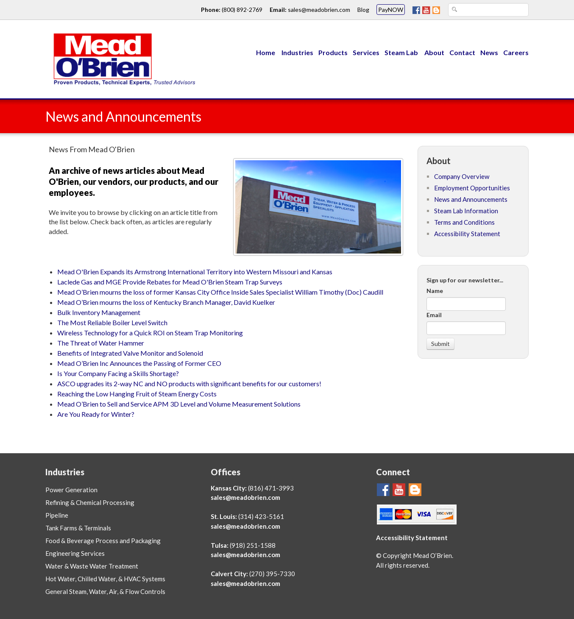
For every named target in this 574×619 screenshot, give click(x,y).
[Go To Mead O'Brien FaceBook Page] (416, 9)
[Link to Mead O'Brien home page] (121, 58)
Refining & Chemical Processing (89, 502)
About (434, 52)
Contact (462, 52)
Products (333, 52)
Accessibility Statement (467, 233)
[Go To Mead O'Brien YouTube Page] (426, 9)
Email (434, 314)
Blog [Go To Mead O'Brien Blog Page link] (363, 9)
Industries (297, 52)
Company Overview (461, 176)
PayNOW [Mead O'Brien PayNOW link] (390, 9)
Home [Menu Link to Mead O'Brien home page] (265, 52)
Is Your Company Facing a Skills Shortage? (118, 373)
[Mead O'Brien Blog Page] (436, 9)
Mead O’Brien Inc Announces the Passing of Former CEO (139, 363)
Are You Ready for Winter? (95, 414)
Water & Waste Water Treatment (91, 566)
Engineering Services (75, 553)
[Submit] (440, 344)
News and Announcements (470, 199)
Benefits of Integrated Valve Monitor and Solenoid (130, 353)
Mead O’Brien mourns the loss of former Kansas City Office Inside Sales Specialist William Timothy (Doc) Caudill (220, 292)
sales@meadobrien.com (245, 497)
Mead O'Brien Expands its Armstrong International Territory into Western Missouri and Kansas (194, 272)
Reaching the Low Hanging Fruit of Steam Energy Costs (137, 394)
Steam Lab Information (466, 211)
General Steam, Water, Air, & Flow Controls (105, 591)
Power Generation (71, 490)
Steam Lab (402, 52)
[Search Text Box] (488, 10)
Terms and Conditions (464, 222)
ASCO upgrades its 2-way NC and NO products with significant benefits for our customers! (189, 383)
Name (434, 290)
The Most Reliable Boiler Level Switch (112, 322)
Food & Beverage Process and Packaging (103, 540)
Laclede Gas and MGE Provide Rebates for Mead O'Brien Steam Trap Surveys (169, 282)
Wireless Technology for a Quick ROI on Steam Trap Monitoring (150, 333)
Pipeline (56, 515)
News (489, 52)
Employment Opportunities (472, 188)
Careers (516, 52)
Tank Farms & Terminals (78, 528)
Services (366, 52)
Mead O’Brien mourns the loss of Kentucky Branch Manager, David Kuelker (166, 302)
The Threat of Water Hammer (100, 343)
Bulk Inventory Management (98, 312)
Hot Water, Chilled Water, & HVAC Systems (105, 579)
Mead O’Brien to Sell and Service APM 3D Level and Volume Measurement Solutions (179, 404)
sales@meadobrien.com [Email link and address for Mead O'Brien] (319, 9)
